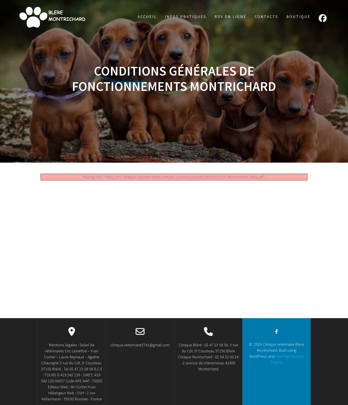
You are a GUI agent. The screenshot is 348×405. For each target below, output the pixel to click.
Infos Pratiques (185, 16)
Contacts (266, 16)
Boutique (298, 16)
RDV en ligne (230, 16)
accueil (147, 16)
